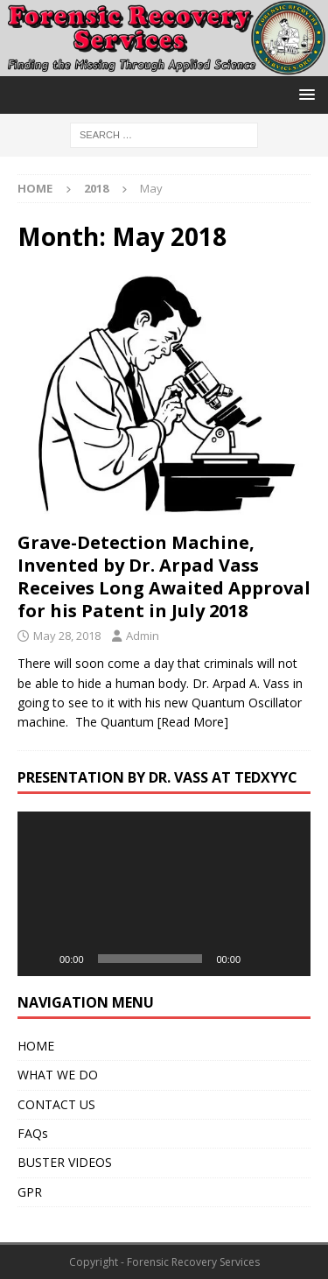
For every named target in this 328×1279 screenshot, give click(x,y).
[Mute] (260, 958)
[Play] (40, 958)
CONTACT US (56, 1104)
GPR (29, 1192)
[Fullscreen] (288, 958)
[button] (304, 94)
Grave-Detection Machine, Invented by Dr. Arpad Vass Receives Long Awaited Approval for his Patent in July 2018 (164, 576)
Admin (142, 635)
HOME (35, 1045)
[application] (164, 894)
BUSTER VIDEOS (64, 1162)
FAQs (32, 1133)
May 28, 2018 (67, 635)
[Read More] (192, 721)
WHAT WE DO (57, 1074)
